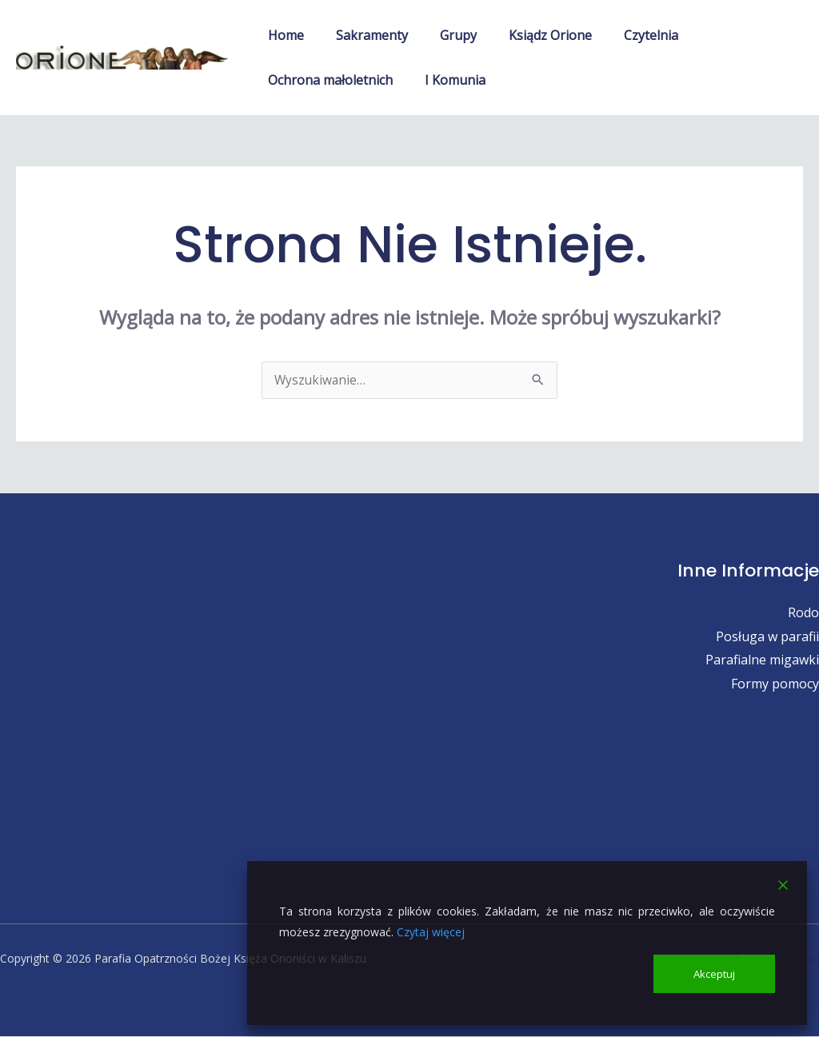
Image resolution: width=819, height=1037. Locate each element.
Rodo (803, 613)
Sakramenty (362, 35)
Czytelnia (622, 35)
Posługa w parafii (767, 637)
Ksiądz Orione (527, 35)
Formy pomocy (775, 684)
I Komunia (445, 80)
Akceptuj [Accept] (715, 972)
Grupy (442, 35)
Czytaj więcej (431, 930)
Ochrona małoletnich (327, 80)
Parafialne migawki (762, 660)
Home (283, 35)
